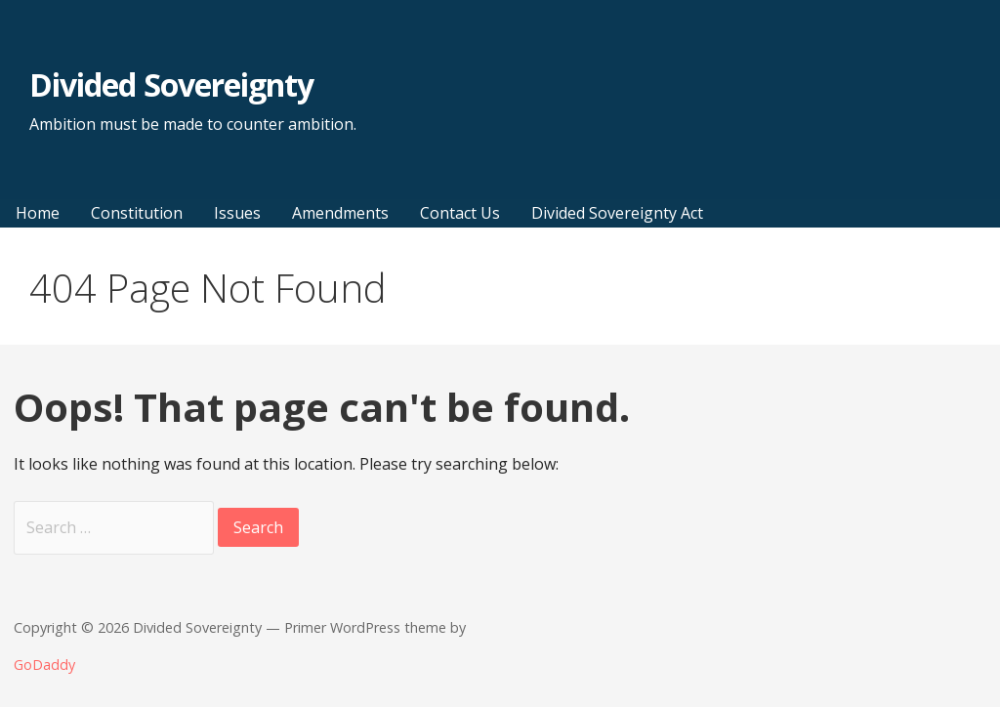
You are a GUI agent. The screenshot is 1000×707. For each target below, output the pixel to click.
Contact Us (460, 213)
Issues (237, 213)
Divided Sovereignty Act (617, 213)
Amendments (340, 213)
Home (38, 213)
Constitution (137, 213)
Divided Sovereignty (171, 84)
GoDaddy (44, 664)
